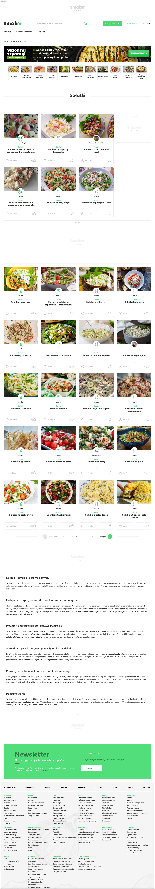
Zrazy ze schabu (34, 816)
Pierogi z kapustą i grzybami (38, 842)
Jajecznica (7, 798)
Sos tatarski (8, 848)
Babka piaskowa (10, 845)
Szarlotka (105, 803)
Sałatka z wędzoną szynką (96, 408)
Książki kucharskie (24, 31)
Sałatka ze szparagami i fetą (96, 202)
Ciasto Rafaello (107, 808)
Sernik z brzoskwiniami (86, 840)
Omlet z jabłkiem (10, 811)
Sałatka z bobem (58, 408)
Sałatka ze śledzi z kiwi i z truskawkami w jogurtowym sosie (20, 152)
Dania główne (10, 787)
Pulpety (31, 800)
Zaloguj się (145, 23)
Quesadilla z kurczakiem (86, 869)
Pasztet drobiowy (10, 835)
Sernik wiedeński (84, 842)
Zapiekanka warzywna (61, 867)
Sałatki (20, 147)
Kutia (30, 848)
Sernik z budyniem (108, 798)
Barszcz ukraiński (59, 805)
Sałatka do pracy (96, 461)
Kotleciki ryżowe (133, 816)
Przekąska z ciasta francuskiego (89, 867)
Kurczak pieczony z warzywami (138, 813)
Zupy (115, 787)
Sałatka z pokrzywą (21, 302)
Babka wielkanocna (11, 840)
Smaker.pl (7, 41)
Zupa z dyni (57, 800)
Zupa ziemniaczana (60, 811)
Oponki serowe (58, 835)
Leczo (6, 859)
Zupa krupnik (57, 803)
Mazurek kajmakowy (109, 832)
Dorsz (30, 811)
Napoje (47, 787)
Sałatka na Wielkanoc (86, 813)
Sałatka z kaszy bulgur (58, 202)
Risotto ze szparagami (135, 811)
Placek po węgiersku (11, 861)
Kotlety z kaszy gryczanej (136, 803)
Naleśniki (7, 808)
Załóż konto (131, 23)
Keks (30, 850)
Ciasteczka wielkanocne (12, 837)
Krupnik (129, 800)
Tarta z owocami (108, 830)
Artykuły (42, 31)
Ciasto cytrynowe (108, 816)
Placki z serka (9, 813)
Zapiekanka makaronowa (37, 813)
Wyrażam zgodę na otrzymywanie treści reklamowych (102, 760)
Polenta (129, 818)
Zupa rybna (32, 832)
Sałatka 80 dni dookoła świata (134, 516)
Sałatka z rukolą (83, 811)
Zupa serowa (57, 813)
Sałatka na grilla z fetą (21, 515)
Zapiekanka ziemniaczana (62, 864)
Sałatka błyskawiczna (21, 355)
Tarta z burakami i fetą (86, 861)
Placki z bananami (10, 821)
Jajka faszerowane (10, 830)
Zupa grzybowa (34, 835)
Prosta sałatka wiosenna (58, 355)
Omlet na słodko (10, 800)
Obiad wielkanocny (11, 832)
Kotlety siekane (33, 808)
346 (92, 537)
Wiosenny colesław (21, 408)
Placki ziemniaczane (35, 805)
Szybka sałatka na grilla (58, 461)
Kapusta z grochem (35, 837)
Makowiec (105, 811)
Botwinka (81, 830)
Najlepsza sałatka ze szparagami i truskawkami (58, 303)
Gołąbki (130, 798)
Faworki (56, 832)
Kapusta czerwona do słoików (137, 845)
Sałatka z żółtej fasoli (96, 515)
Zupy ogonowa (58, 798)
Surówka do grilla (134, 461)
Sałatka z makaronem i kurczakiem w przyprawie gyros (21, 205)
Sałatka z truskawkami (59, 515)
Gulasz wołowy (9, 867)
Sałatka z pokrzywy (96, 302)
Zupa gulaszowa (59, 816)
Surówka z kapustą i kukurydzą (58, 150)
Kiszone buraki (132, 842)
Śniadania (29, 787)
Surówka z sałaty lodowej (87, 800)
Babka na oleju (107, 805)
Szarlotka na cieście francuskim (64, 837)
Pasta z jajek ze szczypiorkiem (89, 832)
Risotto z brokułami (134, 808)
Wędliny (146, 787)
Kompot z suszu (33, 845)
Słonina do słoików (134, 853)
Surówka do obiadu (85, 798)
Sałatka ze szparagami (134, 355)
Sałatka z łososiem (84, 803)
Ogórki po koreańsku (134, 850)
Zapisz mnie (91, 768)
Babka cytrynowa (10, 842)
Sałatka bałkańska (134, 302)
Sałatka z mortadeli (85, 816)
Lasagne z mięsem (59, 872)
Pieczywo (81, 787)
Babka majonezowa (109, 835)
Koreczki (56, 840)
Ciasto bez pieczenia (109, 813)
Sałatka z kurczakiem (85, 805)
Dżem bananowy (133, 848)
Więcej (44, 770)
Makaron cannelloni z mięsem (39, 887)
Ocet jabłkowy (132, 832)
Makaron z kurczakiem (36, 803)
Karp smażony (33, 840)
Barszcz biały (58, 808)
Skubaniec (106, 821)
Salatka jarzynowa (84, 808)
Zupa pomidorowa (59, 821)
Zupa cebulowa (58, 823)
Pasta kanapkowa (10, 805)
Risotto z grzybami (133, 805)
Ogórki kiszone (132, 835)
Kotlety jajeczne (83, 859)
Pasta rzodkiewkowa (85, 837)
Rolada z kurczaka (84, 864)
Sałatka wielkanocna (11, 850)
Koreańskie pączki (59, 842)
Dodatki (63, 787)
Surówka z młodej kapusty (96, 355)
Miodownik (106, 818)
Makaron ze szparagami (86, 835)
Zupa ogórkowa (58, 818)
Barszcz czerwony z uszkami (38, 830)
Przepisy (8, 31)
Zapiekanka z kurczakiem (62, 861)
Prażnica (7, 823)
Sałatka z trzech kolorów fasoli (96, 150)
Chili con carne (9, 869)
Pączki (55, 830)
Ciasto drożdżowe (108, 800)
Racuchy (7, 803)
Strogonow (7, 864)
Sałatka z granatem (85, 818)
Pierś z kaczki (33, 798)
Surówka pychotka (20, 461)
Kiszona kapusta (133, 830)
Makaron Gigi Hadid (35, 879)
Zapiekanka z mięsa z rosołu (63, 869)
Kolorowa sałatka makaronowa (134, 409)
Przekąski (99, 787)
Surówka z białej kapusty (87, 821)
